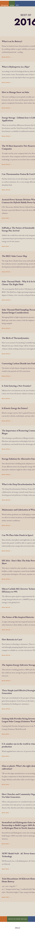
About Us (17, 927)
